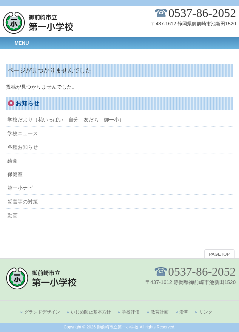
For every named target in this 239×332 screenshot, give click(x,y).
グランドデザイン (42, 311)
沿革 (183, 311)
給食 (12, 161)
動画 (12, 215)
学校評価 (131, 311)
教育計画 (160, 311)
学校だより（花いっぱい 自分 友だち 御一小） (65, 120)
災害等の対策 (22, 202)
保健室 (15, 174)
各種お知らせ (22, 147)
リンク (205, 311)
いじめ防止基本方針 (91, 311)
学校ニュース (22, 133)
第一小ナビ (20, 188)
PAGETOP (219, 254)
